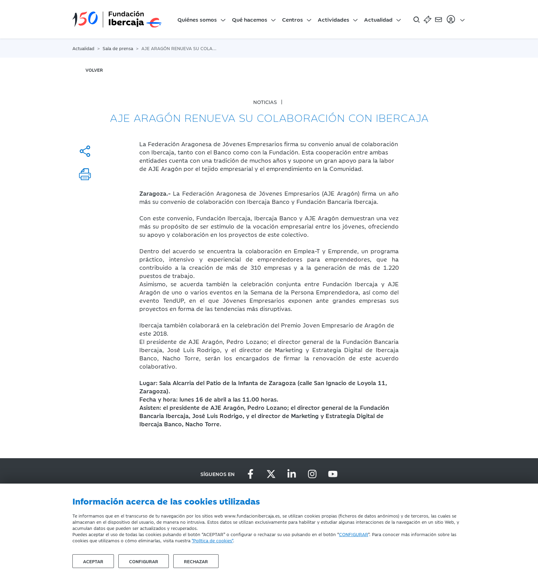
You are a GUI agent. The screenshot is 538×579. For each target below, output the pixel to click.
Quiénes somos (197, 19)
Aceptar (93, 561)
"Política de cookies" (212, 540)
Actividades (333, 19)
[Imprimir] (84, 174)
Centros (292, 19)
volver (94, 70)
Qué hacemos (249, 19)
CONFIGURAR (353, 534)
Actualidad (378, 19)
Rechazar (196, 561)
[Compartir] (84, 151)
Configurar (143, 561)
